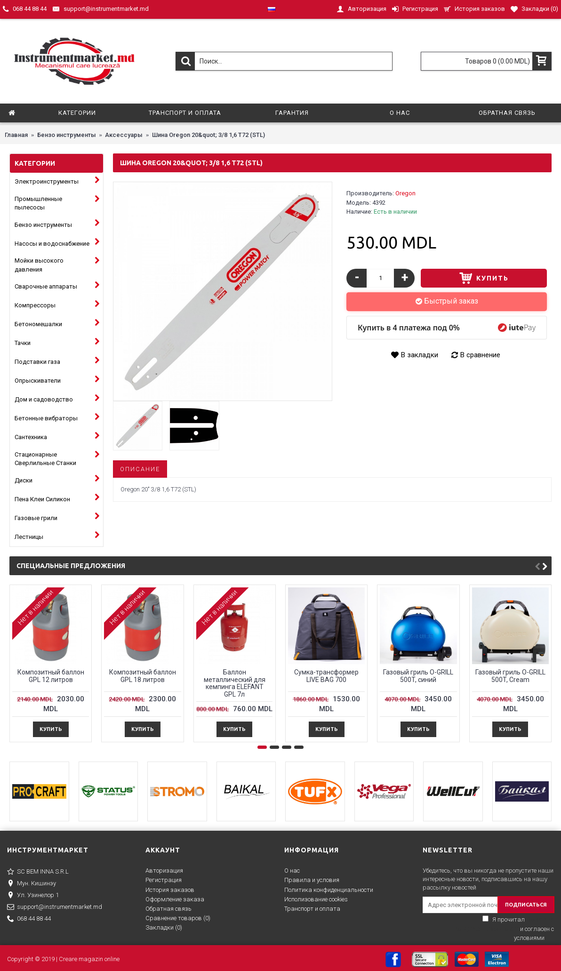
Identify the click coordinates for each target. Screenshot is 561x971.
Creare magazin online (89, 959)
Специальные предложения (70, 566)
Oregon (405, 193)
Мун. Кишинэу (31, 884)
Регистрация (163, 879)
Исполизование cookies (316, 899)
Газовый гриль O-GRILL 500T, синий (418, 675)
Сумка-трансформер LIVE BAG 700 (326, 675)
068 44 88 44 (29, 919)
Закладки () (163, 927)
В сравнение (480, 355)
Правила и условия (311, 879)
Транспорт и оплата (312, 908)
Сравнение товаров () (177, 918)
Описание (140, 469)
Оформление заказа (174, 899)
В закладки (419, 355)
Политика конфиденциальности (328, 889)
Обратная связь (168, 908)
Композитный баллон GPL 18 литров (142, 675)
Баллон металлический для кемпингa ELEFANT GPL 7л (234, 683)
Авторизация (164, 870)
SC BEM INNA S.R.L (38, 872)
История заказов (169, 889)
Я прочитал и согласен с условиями (504, 928)
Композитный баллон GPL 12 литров (50, 675)
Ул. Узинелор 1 (33, 895)
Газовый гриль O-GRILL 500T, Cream (510, 675)
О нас (292, 870)
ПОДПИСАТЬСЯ (526, 904)
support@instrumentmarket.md (54, 907)
